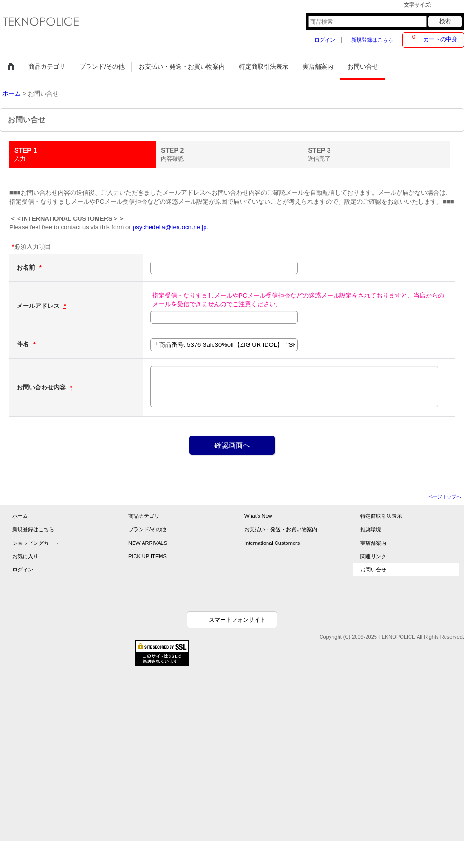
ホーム (20, 516)
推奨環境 (370, 529)
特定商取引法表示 (381, 516)
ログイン (324, 40)
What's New (258, 516)
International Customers (272, 543)
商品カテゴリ (144, 516)
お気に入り (25, 556)
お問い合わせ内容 (42, 387)
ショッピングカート (35, 543)
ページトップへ (444, 496)
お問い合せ (373, 569)
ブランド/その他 (147, 529)
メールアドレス (39, 305)
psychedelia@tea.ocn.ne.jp (169, 227)
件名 (24, 344)
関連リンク (373, 556)
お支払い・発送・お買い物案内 (280, 529)
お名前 (27, 267)
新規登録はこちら (372, 40)
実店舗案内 (373, 543)
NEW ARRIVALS (147, 543)
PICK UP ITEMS (147, 556)
